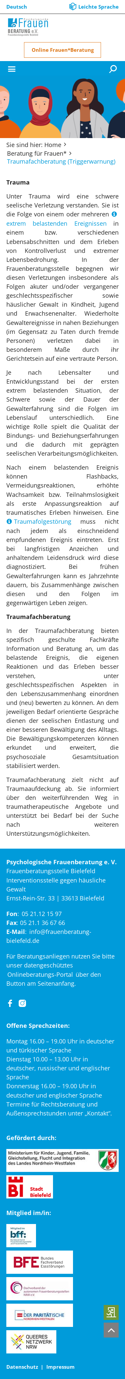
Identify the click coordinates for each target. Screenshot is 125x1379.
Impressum (60, 1366)
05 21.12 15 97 (42, 914)
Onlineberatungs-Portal (40, 974)
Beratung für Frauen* (37, 153)
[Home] (28, 27)
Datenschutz (22, 1366)
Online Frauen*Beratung (63, 49)
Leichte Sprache (98, 6)
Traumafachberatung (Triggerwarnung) (61, 161)
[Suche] (114, 68)
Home (52, 145)
